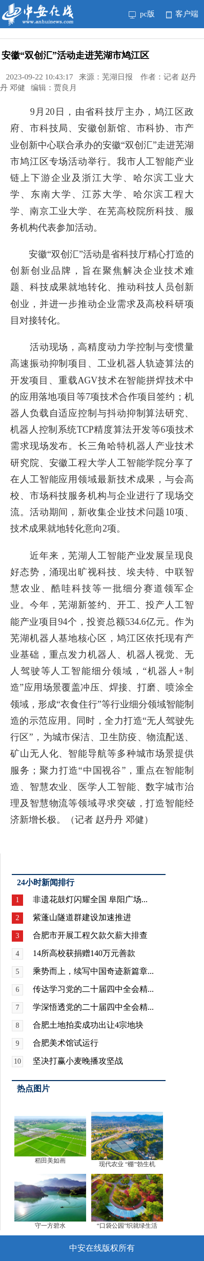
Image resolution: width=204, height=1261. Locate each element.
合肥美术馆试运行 (65, 1043)
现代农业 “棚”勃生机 (127, 1164)
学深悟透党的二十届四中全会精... (93, 1007)
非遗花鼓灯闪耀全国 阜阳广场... (90, 899)
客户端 (182, 14)
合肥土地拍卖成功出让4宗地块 (88, 1025)
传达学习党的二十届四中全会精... (93, 989)
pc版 (142, 14)
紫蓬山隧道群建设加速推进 (82, 917)
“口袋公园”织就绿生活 (127, 1225)
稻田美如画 (50, 1160)
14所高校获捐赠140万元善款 (84, 953)
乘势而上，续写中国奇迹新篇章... (93, 971)
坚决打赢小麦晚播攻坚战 (78, 1060)
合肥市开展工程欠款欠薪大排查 (90, 935)
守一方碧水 (50, 1225)
